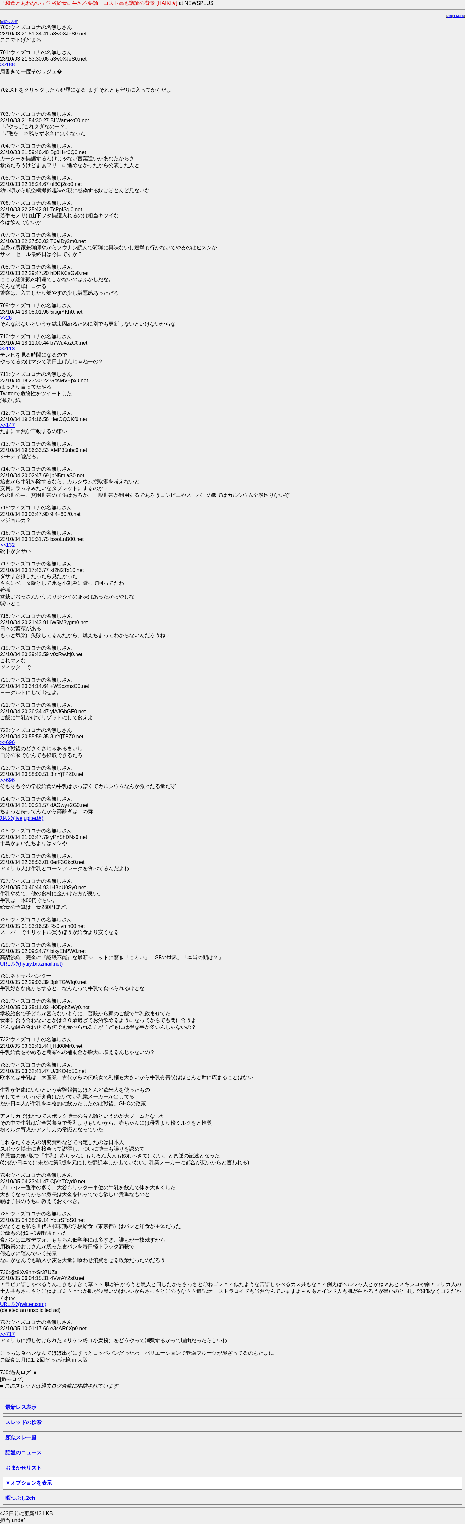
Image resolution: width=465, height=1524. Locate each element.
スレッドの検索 (23, 1422)
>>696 (7, 742)
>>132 (7, 545)
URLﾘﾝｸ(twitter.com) (23, 1304)
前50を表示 (9, 22)
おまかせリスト (23, 1467)
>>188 (7, 64)
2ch (449, 16)
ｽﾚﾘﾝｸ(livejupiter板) (21, 818)
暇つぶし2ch (20, 1498)
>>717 (7, 1334)
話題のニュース (23, 1452)
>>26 (6, 317)
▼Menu (458, 16)
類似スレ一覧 (20, 1437)
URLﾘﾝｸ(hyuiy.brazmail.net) (31, 964)
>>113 (7, 348)
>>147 (7, 425)
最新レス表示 (20, 1407)
